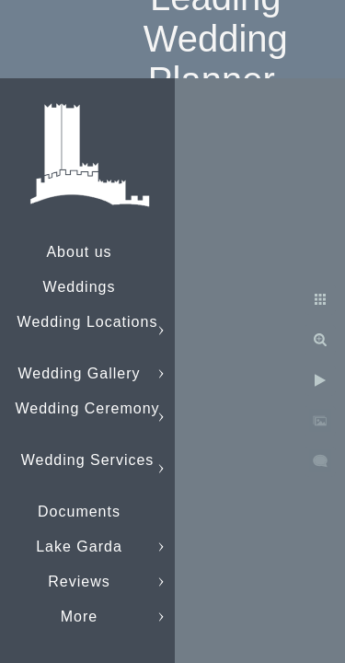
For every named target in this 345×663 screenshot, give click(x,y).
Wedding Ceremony (87, 408)
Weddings (79, 287)
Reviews (78, 581)
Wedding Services (88, 460)
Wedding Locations (87, 322)
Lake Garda (79, 546)
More (79, 616)
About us (78, 252)
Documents (79, 511)
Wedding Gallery (79, 373)
